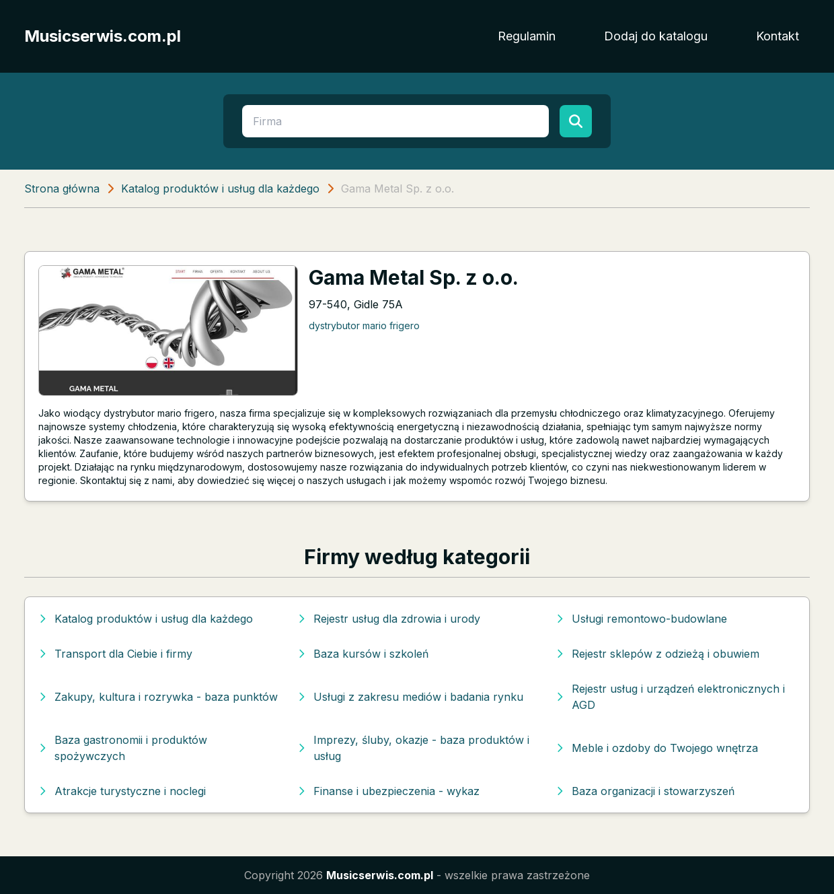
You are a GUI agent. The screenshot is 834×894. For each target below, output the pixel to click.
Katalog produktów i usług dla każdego (220, 188)
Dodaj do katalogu (656, 36)
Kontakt (777, 36)
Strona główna (62, 188)
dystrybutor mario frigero (364, 325)
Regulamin (527, 36)
